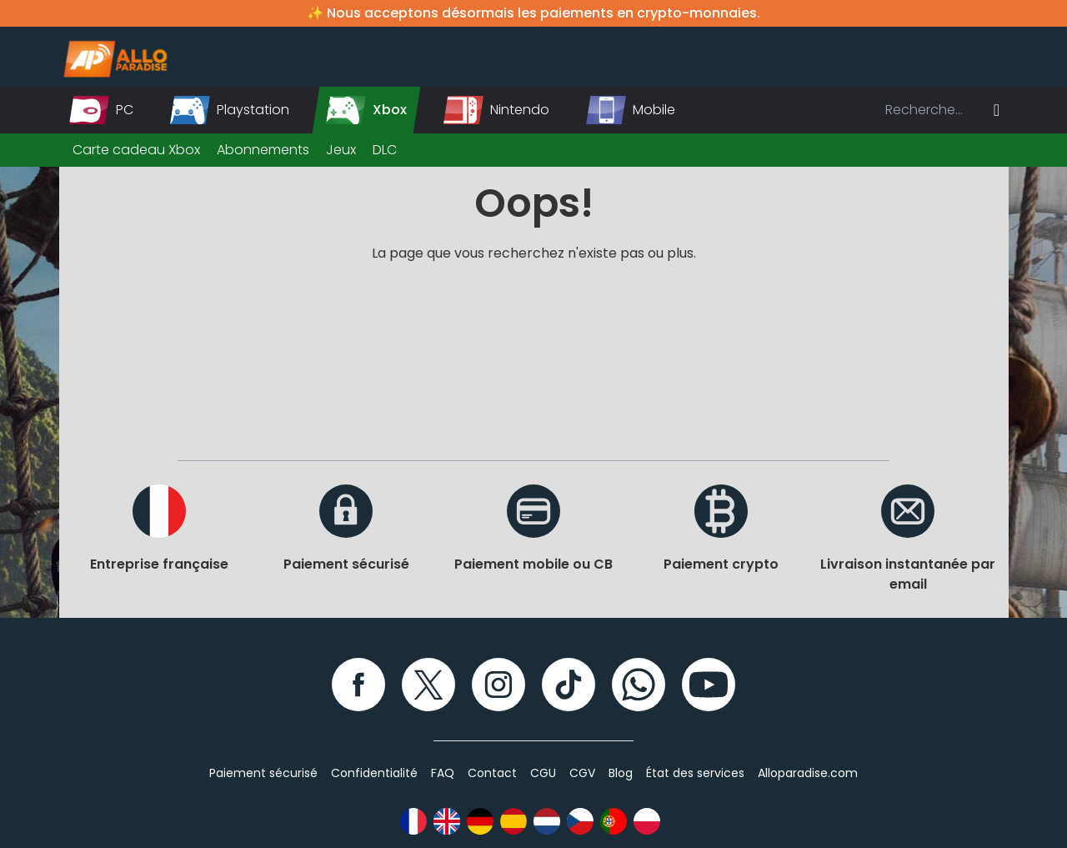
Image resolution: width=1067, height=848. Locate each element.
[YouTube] (708, 684)
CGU (543, 773)
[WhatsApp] (638, 684)
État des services (695, 773)
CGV (582, 773)
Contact (492, 773)
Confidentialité (374, 773)
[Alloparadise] (113, 57)
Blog (621, 773)
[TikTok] (568, 684)
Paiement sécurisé (263, 773)
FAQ (442, 773)
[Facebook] (358, 684)
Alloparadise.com (808, 773)
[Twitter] (428, 684)
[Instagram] (498, 684)
